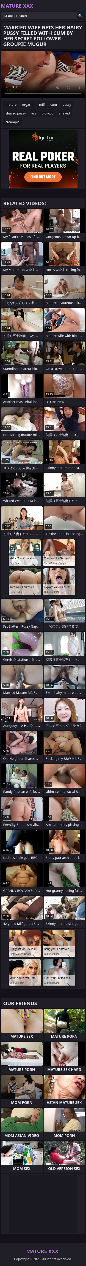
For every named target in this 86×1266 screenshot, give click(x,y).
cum (53, 104)
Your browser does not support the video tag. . (43, 74)
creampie (12, 122)
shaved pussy (16, 113)
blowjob (48, 113)
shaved (64, 113)
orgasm (27, 104)
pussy (66, 104)
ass (33, 113)
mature (11, 104)
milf (42, 104)
